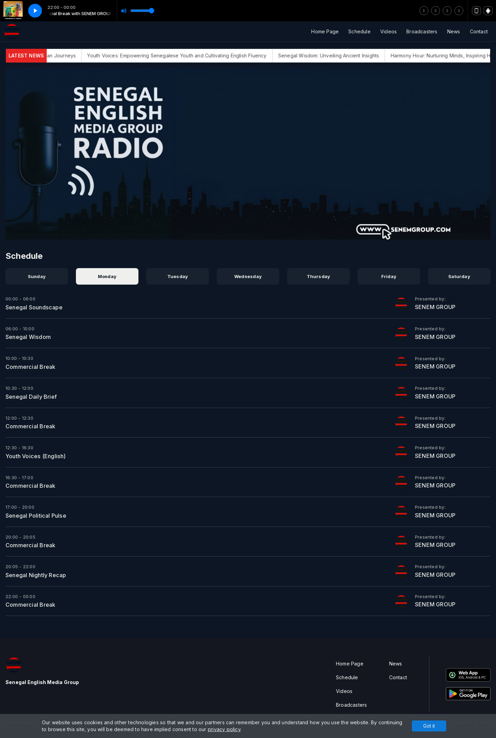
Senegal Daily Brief (31, 396)
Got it (429, 726)
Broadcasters (422, 31)
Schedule (359, 31)
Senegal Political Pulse (35, 515)
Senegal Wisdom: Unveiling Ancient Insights (334, 55)
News (453, 31)
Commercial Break (30, 366)
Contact (479, 31)
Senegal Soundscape (34, 307)
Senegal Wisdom (28, 336)
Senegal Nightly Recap (35, 575)
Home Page (325, 31)
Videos (388, 31)
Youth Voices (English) (35, 456)
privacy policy (224, 729)
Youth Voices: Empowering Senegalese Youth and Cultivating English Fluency (182, 55)
